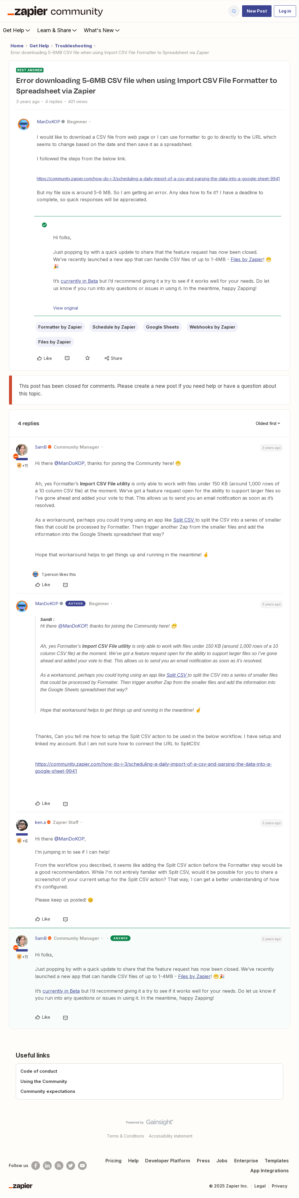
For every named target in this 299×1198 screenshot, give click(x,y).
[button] (257, 11)
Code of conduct (38, 1071)
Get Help (17, 30)
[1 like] (54, 574)
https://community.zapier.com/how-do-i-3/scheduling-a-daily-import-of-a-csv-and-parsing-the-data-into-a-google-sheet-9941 (158, 178)
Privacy (279, 1185)
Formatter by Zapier (60, 327)
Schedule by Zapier (114, 327)
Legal (260, 1185)
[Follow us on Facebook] (35, 1165)
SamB (41, 447)
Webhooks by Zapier (212, 327)
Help (133, 1161)
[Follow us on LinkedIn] (47, 1165)
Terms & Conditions (125, 1135)
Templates (277, 1161)
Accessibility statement (170, 1135)
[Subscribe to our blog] (59, 1165)
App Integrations (269, 1170)
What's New (102, 30)
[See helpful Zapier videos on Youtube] (82, 1165)
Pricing (113, 1161)
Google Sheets (162, 327)
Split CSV (184, 520)
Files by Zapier (247, 259)
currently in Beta (79, 281)
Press (203, 1161)
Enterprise (246, 1161)
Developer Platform (167, 1161)
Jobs (221, 1161)
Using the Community (43, 1081)
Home (17, 45)
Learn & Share (57, 30)
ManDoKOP (48, 121)
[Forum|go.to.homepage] (57, 11)
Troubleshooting (73, 45)
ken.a (40, 822)
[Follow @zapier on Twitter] (70, 1165)
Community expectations (47, 1091)
